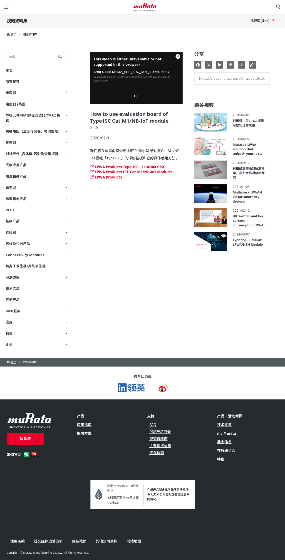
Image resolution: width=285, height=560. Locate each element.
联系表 (25, 438)
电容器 (11, 92)
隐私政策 (79, 541)
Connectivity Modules (25, 255)
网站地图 (133, 541)
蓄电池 (11, 187)
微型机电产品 (16, 198)
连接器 (11, 232)
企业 (9, 344)
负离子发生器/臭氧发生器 (26, 266)
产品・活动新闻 (230, 416)
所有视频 (13, 81)
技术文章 (13, 288)
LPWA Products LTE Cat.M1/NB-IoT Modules (131, 171)
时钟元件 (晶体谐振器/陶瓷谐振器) (33, 153)
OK (136, 96)
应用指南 (84, 424)
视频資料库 (17, 21)
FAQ (152, 424)
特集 (9, 333)
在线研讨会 (226, 450)
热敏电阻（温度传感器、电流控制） (34, 131)
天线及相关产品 (18, 243)
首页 (11, 34)
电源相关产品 (16, 176)
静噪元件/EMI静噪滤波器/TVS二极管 (33, 117)
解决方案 (13, 277)
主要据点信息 (160, 445)
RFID (10, 210)
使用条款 (17, 541)
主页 (9, 70)
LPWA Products (106, 177)
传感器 (11, 142)
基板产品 (13, 221)
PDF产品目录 (160, 431)
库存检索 (156, 452)
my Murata (226, 433)
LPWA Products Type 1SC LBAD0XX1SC (127, 166)
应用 (9, 322)
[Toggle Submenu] (66, 92)
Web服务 (13, 311)
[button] (60, 56)
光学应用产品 (16, 165)
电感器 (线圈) (16, 104)
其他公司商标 (106, 541)
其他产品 (13, 299)
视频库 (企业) (262, 20)
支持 (150, 416)
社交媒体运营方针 (48, 541)
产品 (80, 416)
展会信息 (224, 441)
